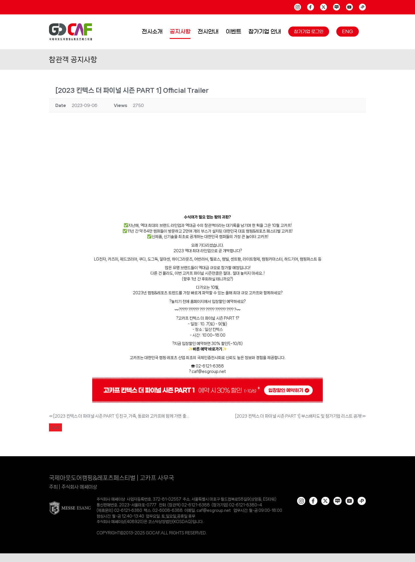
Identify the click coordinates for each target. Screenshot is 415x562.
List (55, 427)
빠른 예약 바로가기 (207, 349)
